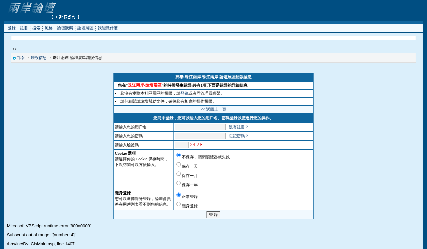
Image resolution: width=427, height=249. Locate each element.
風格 (49, 27)
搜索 (36, 27)
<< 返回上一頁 (214, 109)
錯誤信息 (39, 57)
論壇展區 (85, 27)
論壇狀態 (65, 27)
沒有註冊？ (239, 127)
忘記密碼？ (239, 136)
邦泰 (21, 57)
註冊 (24, 27)
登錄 (12, 27)
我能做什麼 (108, 27)
